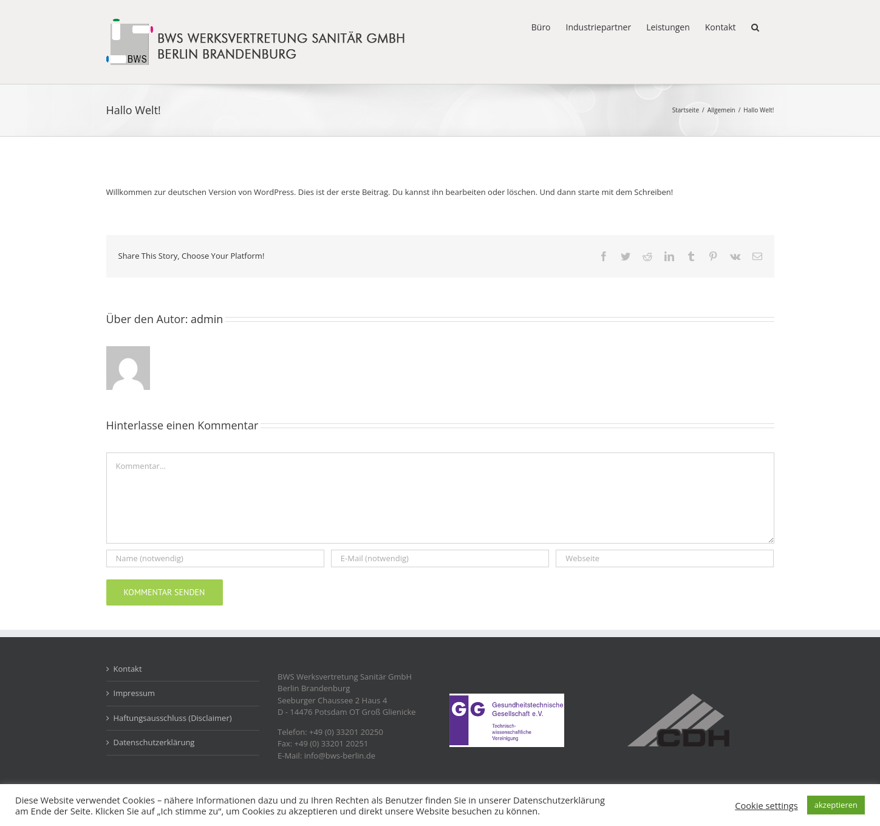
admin (207, 319)
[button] (755, 26)
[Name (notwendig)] (215, 558)
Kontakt (128, 668)
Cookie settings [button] (766, 805)
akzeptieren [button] (836, 804)
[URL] (665, 558)
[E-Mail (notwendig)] (440, 558)
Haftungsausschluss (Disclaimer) (173, 717)
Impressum (134, 693)
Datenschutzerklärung (154, 742)
